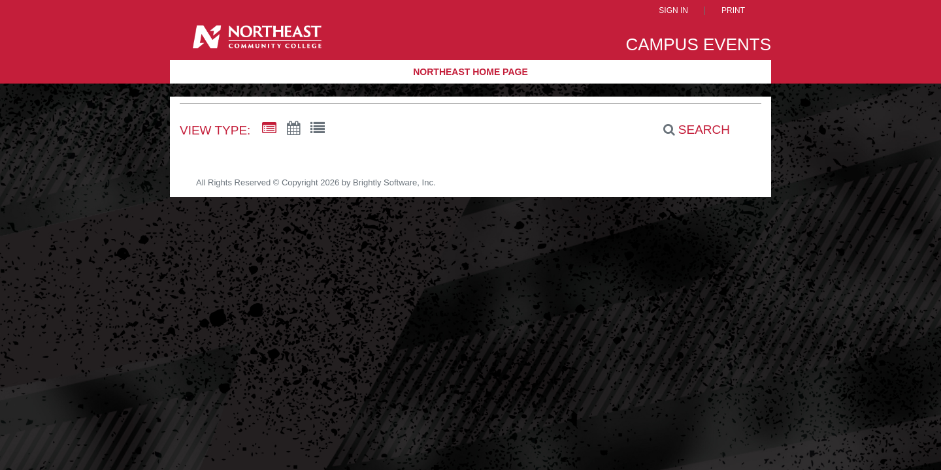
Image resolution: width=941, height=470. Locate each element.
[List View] (317, 128)
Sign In (673, 11)
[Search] (689, 130)
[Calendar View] (293, 128)
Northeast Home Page (470, 72)
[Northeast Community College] (257, 41)
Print (733, 11)
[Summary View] (269, 128)
